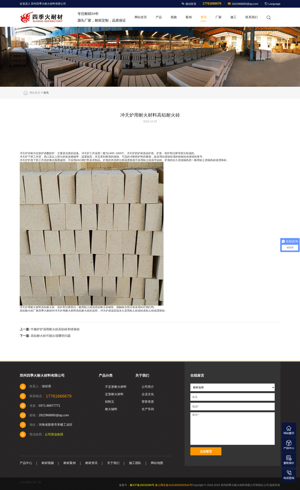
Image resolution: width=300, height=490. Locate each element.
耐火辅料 (111, 409)
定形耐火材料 (114, 394)
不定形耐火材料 (116, 386)
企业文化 (148, 394)
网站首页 (141, 17)
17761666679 (290, 468)
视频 (174, 17)
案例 (189, 17)
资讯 (204, 17)
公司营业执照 (54, 434)
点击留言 (206, 451)
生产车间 (148, 409)
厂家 (218, 17)
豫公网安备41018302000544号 (173, 485)
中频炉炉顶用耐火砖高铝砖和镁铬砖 (55, 329)
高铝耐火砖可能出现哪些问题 (51, 335)
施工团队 (135, 463)
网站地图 (157, 463)
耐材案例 (69, 463)
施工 (233, 17)
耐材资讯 (91, 463)
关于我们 (113, 463)
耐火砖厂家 (32, 310)
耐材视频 (48, 463)
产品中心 (26, 463)
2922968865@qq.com (244, 3)
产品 (159, 17)
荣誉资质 (148, 401)
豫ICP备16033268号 (142, 485)
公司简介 (148, 386)
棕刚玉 (109, 401)
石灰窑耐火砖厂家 (30, 482)
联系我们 (251, 17)
